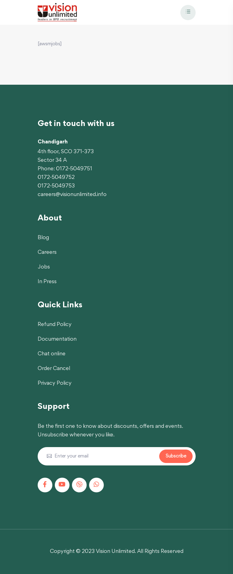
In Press (47, 282)
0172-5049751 (74, 169)
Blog (43, 237)
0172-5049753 (56, 186)
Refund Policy (55, 324)
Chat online (52, 354)
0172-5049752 (56, 177)
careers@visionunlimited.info (72, 194)
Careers (47, 252)
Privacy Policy (55, 383)
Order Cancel (54, 368)
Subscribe (176, 456)
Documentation (57, 339)
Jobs (44, 267)
